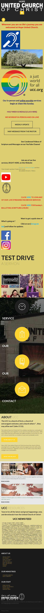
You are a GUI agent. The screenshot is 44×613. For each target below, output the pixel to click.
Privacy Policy (5, 610)
